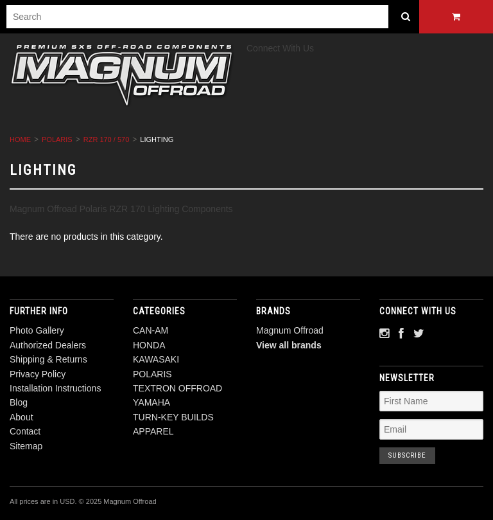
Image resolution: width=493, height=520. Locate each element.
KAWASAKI (156, 359)
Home (20, 139)
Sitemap (26, 446)
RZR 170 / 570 (106, 139)
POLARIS (57, 139)
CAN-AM (150, 330)
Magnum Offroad (290, 330)
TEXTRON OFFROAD (177, 388)
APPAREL (153, 431)
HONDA (149, 345)
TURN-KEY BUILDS (173, 417)
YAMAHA (151, 402)
